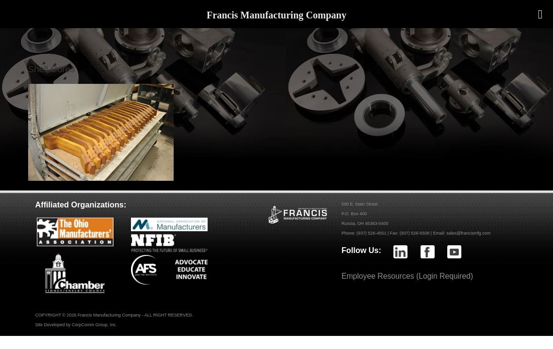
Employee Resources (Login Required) (407, 276)
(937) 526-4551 (372, 233)
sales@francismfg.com (468, 233)
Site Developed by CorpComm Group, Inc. (76, 324)
